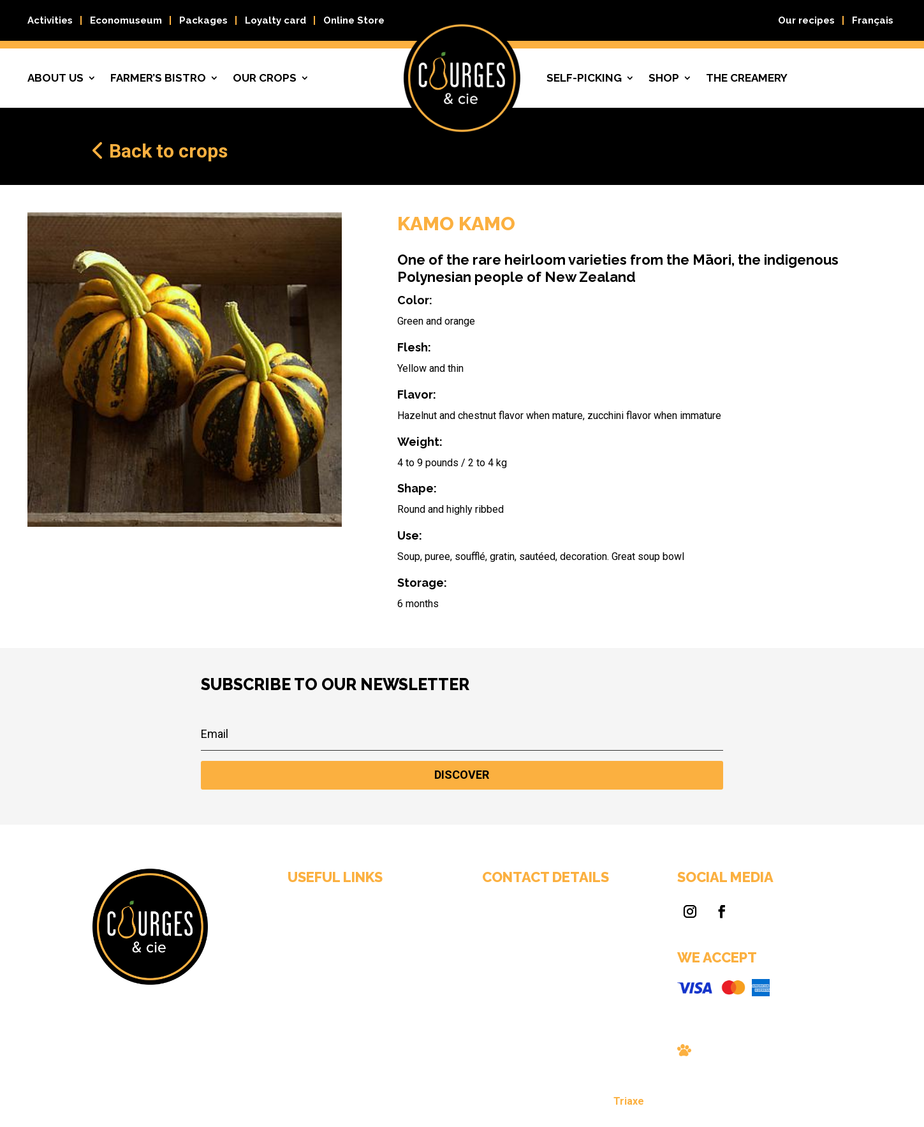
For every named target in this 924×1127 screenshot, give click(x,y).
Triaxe (556, 1103)
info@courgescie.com (503, 978)
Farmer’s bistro (158, 77)
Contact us (383, 987)
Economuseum (126, 20)
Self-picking (584, 77)
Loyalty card (275, 20)
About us (55, 77)
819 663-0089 (491, 965)
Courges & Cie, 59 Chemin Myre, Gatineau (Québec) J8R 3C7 (508, 943)
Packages (203, 20)
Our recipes (806, 20)
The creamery (747, 77)
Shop (664, 77)
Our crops (265, 77)
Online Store (354, 20)
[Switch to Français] (872, 23)
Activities (50, 20)
